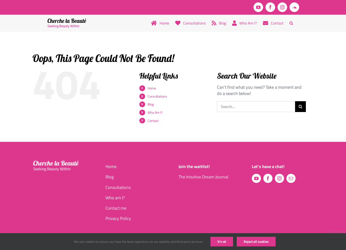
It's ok (221, 241)
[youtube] (256, 178)
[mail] (291, 178)
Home (152, 88)
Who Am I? (155, 112)
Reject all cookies (256, 241)
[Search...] (256, 106)
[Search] (300, 106)
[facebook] (267, 178)
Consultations (157, 96)
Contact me (115, 208)
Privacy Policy (118, 218)
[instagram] (279, 178)
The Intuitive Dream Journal (203, 177)
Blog (151, 104)
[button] (291, 23)
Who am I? (115, 197)
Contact (153, 120)
